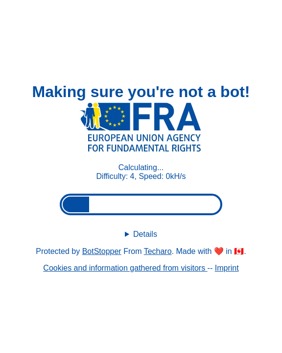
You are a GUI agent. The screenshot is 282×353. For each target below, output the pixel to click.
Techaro (158, 251)
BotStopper (101, 251)
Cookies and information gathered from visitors (125, 268)
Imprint (227, 268)
